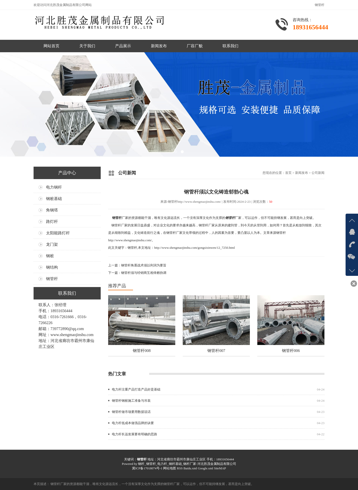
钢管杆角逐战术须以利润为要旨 (143, 265)
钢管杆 (52, 279)
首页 (288, 173)
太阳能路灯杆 (58, 233)
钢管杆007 (216, 350)
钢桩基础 (54, 198)
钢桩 (50, 256)
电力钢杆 (54, 187)
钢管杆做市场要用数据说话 (131, 412)
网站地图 (169, 468)
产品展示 (123, 46)
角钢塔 (52, 210)
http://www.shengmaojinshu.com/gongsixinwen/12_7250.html (194, 247)
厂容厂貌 (195, 46)
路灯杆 (52, 221)
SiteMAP (220, 468)
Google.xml (205, 468)
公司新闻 (318, 173)
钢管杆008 (142, 350)
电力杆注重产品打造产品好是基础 (136, 389)
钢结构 (52, 267)
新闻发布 (159, 46)
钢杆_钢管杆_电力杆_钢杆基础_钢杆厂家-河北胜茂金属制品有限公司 (187, 464)
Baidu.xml (190, 468)
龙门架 (52, 244)
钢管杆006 (291, 350)
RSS (179, 468)
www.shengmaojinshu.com (71, 335)
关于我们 (87, 46)
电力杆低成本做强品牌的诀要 (133, 423)
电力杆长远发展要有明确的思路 (134, 434)
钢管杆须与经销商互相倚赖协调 (143, 273)
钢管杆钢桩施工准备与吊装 (131, 400)
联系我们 (230, 46)
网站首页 (51, 46)
